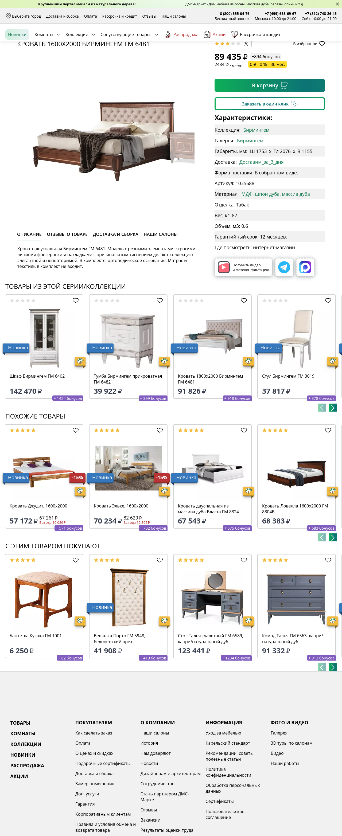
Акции (215, 58)
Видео (277, 794)
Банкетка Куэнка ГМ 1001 (36, 677)
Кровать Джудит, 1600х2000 (38, 547)
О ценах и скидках (94, 794)
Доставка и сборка (62, 16)
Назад (19, 71)
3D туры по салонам (291, 784)
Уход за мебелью (223, 774)
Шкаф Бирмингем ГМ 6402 (37, 417)
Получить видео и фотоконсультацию (243, 308)
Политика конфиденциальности (228, 813)
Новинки (17, 58)
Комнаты (43, 58)
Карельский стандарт (228, 784)
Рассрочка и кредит (119, 16)
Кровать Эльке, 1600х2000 (121, 547)
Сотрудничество (157, 825)
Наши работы (285, 804)
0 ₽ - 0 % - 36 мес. (267, 105)
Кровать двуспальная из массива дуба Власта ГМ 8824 (208, 550)
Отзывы (149, 16)
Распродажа (181, 58)
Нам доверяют (156, 794)
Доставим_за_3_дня (261, 203)
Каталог (74, 40)
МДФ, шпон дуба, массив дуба (275, 235)
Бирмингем (256, 171)
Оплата (90, 16)
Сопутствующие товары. (126, 58)
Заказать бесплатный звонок (312, 58)
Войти (283, 39)
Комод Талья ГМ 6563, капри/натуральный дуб (292, 680)
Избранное (304, 39)
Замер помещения (94, 825)
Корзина (329, 39)
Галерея (279, 774)
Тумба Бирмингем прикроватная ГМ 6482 (128, 420)
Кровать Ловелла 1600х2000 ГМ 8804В (295, 550)
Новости (149, 804)
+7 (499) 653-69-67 (280, 13)
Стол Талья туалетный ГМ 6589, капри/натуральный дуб (210, 680)
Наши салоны (174, 16)
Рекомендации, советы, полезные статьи (230, 797)
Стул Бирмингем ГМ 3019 (288, 417)
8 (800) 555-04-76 (235, 13)
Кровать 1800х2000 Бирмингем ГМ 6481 (210, 420)
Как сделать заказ (93, 774)
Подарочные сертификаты (103, 804)
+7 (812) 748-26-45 (321, 13)
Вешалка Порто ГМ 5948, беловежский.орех (119, 680)
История (149, 784)
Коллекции (76, 58)
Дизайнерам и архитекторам (171, 815)
